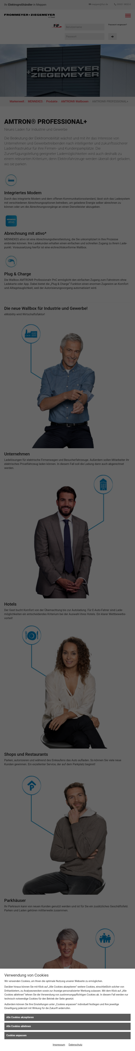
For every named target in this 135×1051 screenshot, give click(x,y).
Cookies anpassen (16, 1035)
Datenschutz (75, 1044)
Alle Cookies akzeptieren (20, 1017)
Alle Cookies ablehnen (18, 1026)
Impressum (59, 1044)
